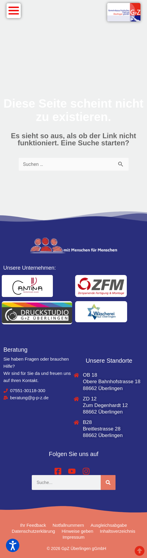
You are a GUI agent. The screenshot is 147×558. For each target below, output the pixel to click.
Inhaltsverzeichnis (117, 531)
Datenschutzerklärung (33, 531)
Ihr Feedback (33, 525)
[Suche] (108, 482)
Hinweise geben (77, 531)
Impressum (73, 537)
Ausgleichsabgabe (109, 525)
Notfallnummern (68, 525)
